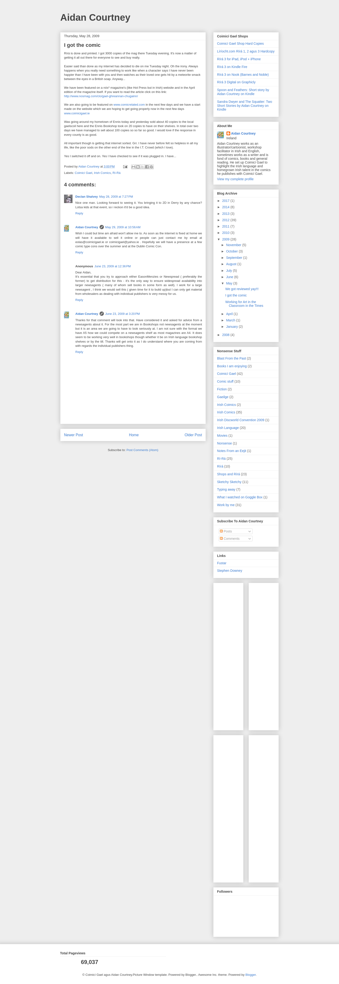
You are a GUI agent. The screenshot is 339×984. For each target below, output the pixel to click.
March (231, 320)
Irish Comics (102, 173)
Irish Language (228, 428)
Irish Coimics (226, 405)
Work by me (225, 505)
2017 (226, 201)
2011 (226, 226)
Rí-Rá (117, 173)
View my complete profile (235, 179)
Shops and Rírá (228, 474)
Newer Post (73, 435)
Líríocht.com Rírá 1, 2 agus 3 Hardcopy (245, 51)
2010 (226, 233)
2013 (226, 214)
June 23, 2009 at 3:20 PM (122, 314)
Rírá (220, 466)
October (232, 251)
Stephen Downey (229, 570)
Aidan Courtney (95, 17)
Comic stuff (225, 381)
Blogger (250, 974)
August (231, 264)
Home (134, 435)
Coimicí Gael (83, 173)
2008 (226, 335)
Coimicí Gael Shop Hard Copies (240, 43)
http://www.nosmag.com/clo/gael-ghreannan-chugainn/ (101, 96)
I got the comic (236, 295)
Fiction (222, 389)
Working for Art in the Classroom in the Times (244, 304)
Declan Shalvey (86, 196)
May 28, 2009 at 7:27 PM (116, 196)
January (232, 326)
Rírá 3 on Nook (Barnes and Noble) (243, 74)
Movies (222, 435)
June (230, 277)
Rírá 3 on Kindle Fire (232, 67)
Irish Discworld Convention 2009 (240, 420)
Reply (79, 213)
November (234, 245)
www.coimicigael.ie (77, 113)
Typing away (226, 489)
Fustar (221, 563)
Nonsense (224, 443)
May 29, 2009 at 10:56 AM (123, 227)
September (234, 258)
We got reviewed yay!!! (241, 289)
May (229, 283)
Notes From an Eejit (231, 451)
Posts (226, 531)
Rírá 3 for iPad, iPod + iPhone (239, 59)
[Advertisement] (231, 655)
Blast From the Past (231, 358)
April (230, 314)
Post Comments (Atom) (142, 450)
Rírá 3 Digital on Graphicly (236, 82)
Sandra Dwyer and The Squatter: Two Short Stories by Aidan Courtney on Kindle (244, 106)
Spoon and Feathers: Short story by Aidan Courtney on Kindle (243, 92)
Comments (230, 538)
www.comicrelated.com (129, 104)
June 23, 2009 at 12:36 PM (112, 266)
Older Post (193, 435)
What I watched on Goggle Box (239, 497)
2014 (226, 207)
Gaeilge (222, 397)
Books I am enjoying (232, 366)
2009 (226, 239)
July (229, 270)
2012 (226, 220)
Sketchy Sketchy (229, 482)
